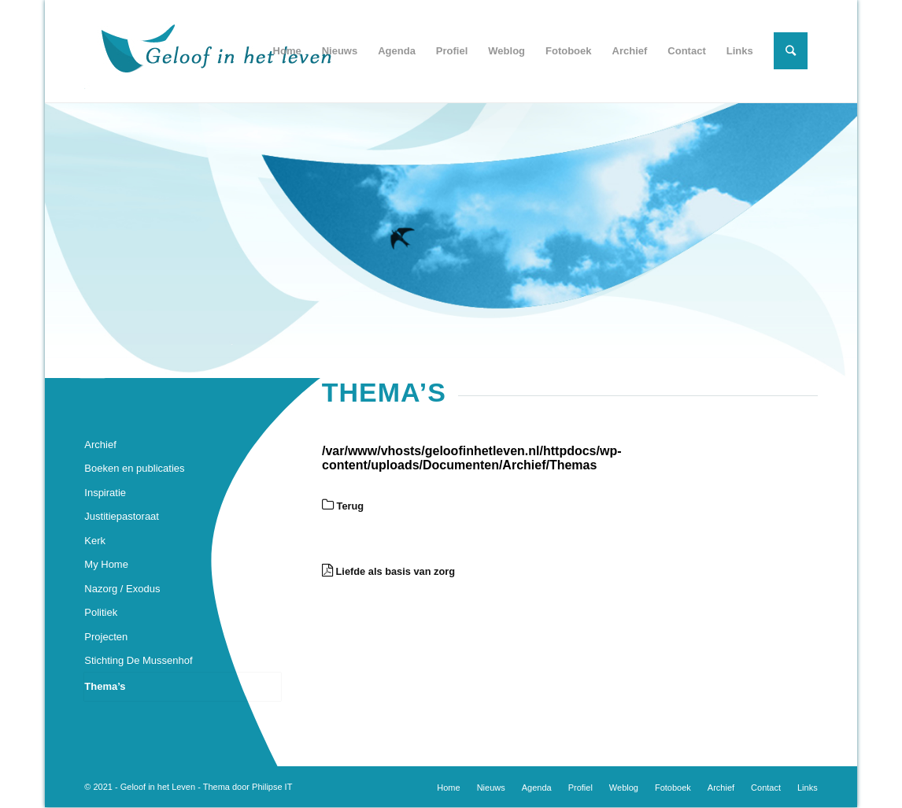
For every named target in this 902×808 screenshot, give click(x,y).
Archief (100, 444)
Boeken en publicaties (134, 468)
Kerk (94, 541)
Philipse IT (272, 786)
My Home (106, 564)
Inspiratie (105, 493)
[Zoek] (790, 51)
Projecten (106, 637)
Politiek (100, 612)
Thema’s (104, 686)
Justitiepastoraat (121, 516)
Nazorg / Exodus (122, 589)
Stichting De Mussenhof (138, 660)
